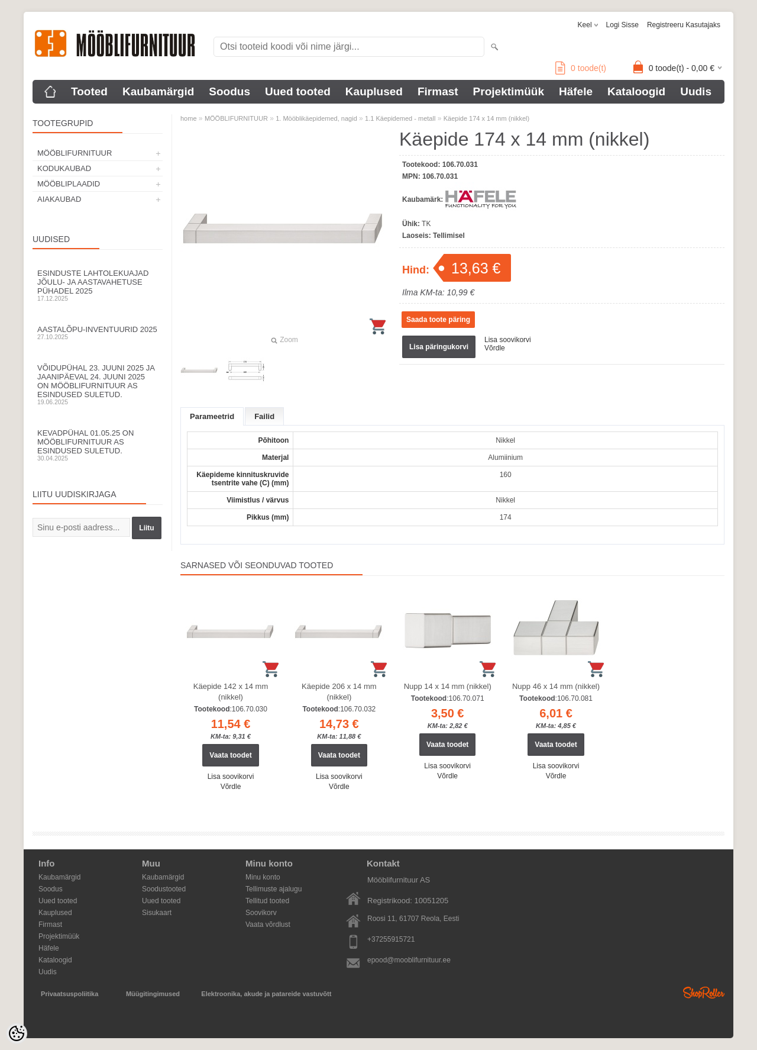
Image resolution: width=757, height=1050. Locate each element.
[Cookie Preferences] (16, 1033)
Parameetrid (212, 416)
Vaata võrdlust (267, 924)
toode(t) (580, 68)
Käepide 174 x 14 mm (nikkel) (487, 118)
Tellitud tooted (267, 901)
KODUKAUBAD (64, 168)
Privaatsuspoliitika (69, 993)
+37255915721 (391, 939)
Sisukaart (157, 913)
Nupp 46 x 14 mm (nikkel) (556, 686)
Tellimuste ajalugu (273, 889)
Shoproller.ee (703, 993)
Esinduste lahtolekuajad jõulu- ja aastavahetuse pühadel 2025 (97, 285)
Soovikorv (261, 913)
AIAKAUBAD (59, 199)
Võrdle (494, 348)
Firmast (438, 91)
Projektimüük (508, 91)
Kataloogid (636, 91)
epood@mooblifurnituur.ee (409, 960)
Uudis (695, 91)
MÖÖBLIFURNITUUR (74, 153)
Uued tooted (298, 91)
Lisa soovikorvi (507, 340)
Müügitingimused (153, 993)
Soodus (229, 91)
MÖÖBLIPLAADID (68, 183)
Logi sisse (622, 25)
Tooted (89, 91)
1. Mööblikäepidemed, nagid (316, 118)
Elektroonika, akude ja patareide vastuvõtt (266, 993)
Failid (264, 416)
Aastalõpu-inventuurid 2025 (97, 332)
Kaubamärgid (158, 91)
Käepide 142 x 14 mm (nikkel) (230, 691)
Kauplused (374, 91)
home (188, 118)
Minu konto (262, 877)
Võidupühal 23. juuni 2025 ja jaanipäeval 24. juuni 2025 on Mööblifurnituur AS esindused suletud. (97, 384)
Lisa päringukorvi (438, 347)
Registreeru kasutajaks (683, 25)
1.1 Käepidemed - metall (400, 118)
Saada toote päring (438, 319)
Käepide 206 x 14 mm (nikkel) (339, 691)
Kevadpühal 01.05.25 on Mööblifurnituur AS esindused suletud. (97, 445)
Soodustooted (164, 889)
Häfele (576, 91)
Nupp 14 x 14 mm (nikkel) (447, 686)
